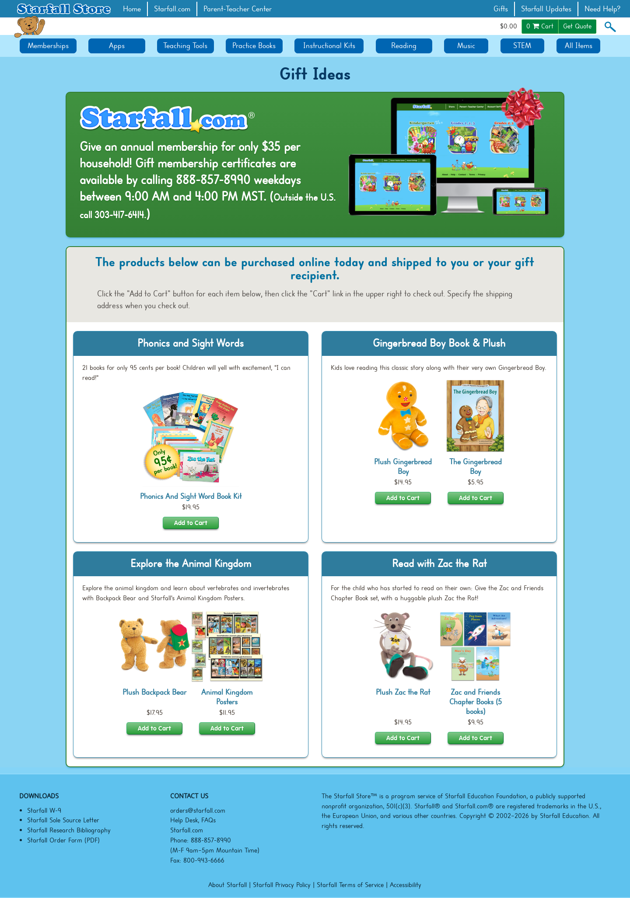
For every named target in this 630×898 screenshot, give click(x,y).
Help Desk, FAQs (193, 820)
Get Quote (577, 26)
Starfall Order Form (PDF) (63, 840)
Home (132, 9)
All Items (578, 46)
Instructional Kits (329, 46)
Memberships (48, 46)
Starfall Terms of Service (350, 885)
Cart (539, 26)
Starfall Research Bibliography (69, 830)
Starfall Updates (546, 9)
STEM (522, 46)
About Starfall (227, 885)
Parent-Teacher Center (237, 9)
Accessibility (405, 885)
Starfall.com (172, 9)
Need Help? (602, 9)
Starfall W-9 (44, 810)
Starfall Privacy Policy (282, 885)
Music (466, 46)
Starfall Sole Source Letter (63, 820)
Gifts (501, 9)
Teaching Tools (185, 46)
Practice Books (254, 46)
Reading (403, 46)
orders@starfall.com (197, 810)
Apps (117, 46)
